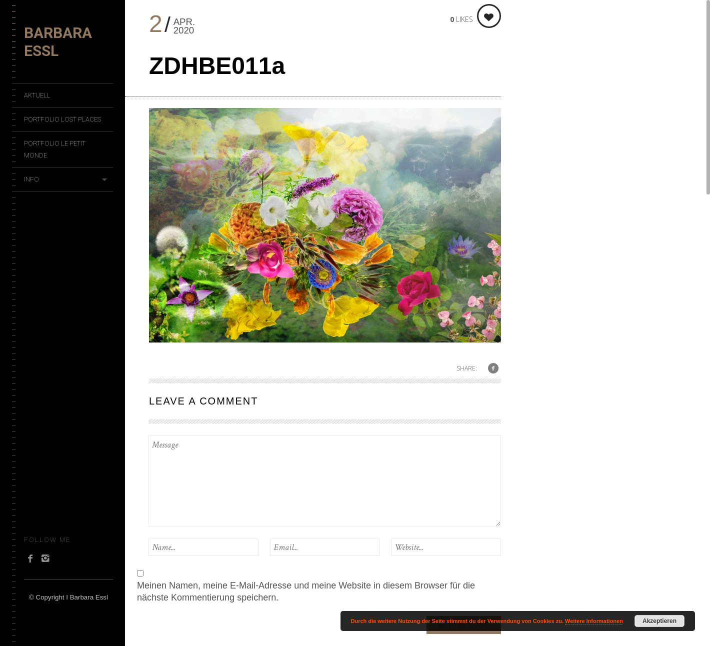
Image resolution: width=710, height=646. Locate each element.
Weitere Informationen (594, 621)
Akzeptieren (659, 621)
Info (31, 179)
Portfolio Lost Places (62, 119)
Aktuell (37, 95)
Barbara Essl (58, 42)
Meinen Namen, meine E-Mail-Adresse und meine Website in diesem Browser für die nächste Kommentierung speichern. (306, 591)
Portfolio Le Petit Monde (55, 149)
